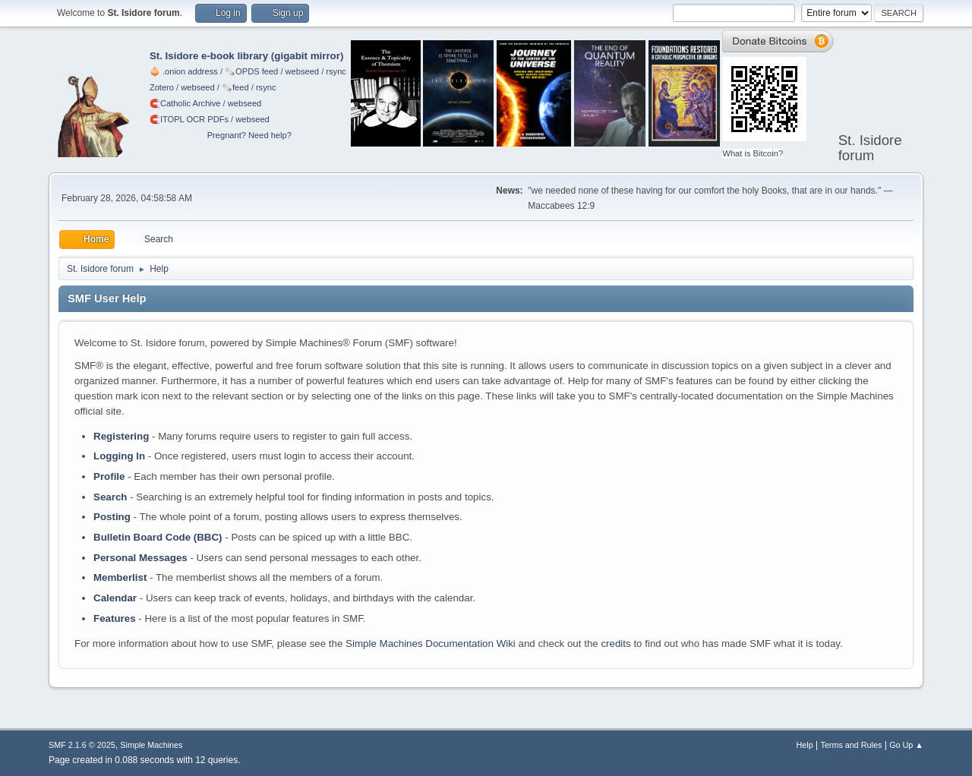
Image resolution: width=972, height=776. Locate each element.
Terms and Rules (851, 744)
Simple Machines (151, 744)
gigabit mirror (307, 56)
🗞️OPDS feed (251, 71)
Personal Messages (140, 557)
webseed (302, 71)
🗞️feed (235, 87)
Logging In (119, 456)
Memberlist (120, 577)
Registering (121, 436)
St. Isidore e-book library (209, 56)
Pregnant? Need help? (249, 135)
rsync (336, 71)
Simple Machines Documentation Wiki (431, 643)
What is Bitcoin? (752, 153)
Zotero (162, 87)
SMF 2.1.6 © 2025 (82, 744)
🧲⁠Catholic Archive (185, 103)
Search (110, 497)
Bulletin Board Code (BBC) (157, 537)
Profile (109, 476)
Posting (112, 516)
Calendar (115, 598)
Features (114, 618)
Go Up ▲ (906, 744)
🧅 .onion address (184, 71)
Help (805, 744)
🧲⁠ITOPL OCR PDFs (189, 119)
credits (615, 643)
